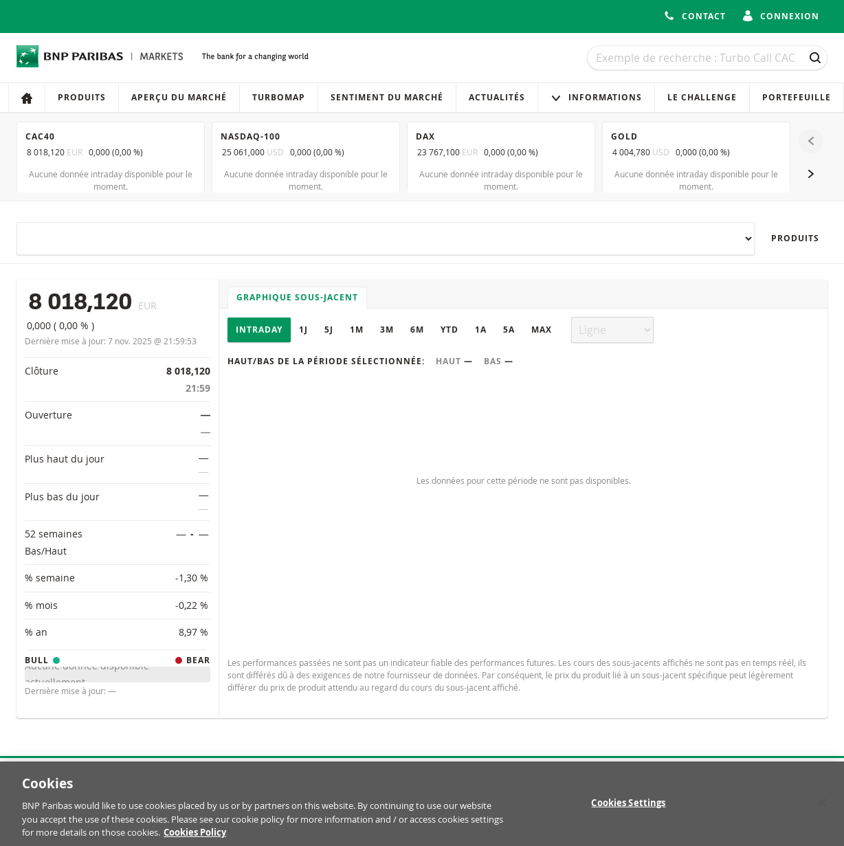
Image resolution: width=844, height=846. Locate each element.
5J (328, 329)
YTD (449, 329)
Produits (82, 97)
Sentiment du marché (387, 97)
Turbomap (278, 97)
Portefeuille (796, 97)
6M (417, 329)
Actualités (497, 97)
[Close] (822, 809)
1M (357, 329)
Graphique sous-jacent (297, 297)
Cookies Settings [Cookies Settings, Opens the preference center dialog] (628, 809)
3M (387, 329)
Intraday (259, 329)
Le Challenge (702, 97)
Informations (596, 97)
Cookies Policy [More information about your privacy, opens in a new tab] (195, 839)
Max (541, 329)
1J (303, 329)
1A (481, 329)
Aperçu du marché (179, 97)
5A (509, 329)
